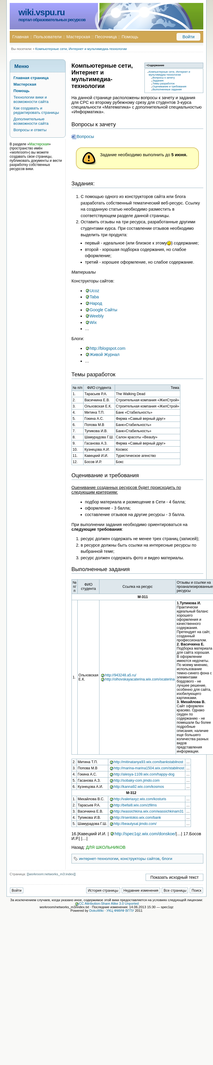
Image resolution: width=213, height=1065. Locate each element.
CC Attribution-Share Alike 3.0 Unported (109, 903)
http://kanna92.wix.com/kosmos (139, 787)
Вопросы (85, 136)
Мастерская (78, 36)
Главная (20, 36)
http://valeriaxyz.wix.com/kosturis (140, 799)
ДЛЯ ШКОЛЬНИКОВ (106, 847)
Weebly (97, 316)
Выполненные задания (167, 89)
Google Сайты (103, 309)
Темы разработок (163, 83)
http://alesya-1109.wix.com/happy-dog (144, 774)
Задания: (158, 80)
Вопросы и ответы (30, 130)
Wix (93, 322)
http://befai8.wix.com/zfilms (135, 805)
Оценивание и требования (169, 86)
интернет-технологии (98, 858)
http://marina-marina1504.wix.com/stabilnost (149, 768)
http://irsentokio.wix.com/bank (137, 818)
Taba (94, 296)
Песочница (106, 36)
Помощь (130, 36)
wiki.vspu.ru (42, 12)
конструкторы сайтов (139, 858)
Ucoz (94, 290)
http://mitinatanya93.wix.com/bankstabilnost (148, 762)
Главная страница (31, 78)
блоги (167, 858)
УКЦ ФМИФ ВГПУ (120, 910)
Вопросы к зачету (163, 77)
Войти (188, 36)
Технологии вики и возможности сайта (31, 99)
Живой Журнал (104, 354)
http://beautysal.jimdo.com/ (135, 824)
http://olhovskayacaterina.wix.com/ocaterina (140, 679)
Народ (96, 303)
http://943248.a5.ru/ (120, 675)
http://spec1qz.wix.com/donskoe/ (145, 833)
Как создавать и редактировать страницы (36, 110)
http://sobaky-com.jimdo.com (137, 780)
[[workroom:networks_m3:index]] (51, 874)
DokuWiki (96, 910)
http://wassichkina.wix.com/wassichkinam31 (149, 811)
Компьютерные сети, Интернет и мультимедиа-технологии (81, 49)
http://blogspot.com (108, 348)
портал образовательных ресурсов (52, 19)
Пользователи (48, 36)
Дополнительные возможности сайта (31, 121)
